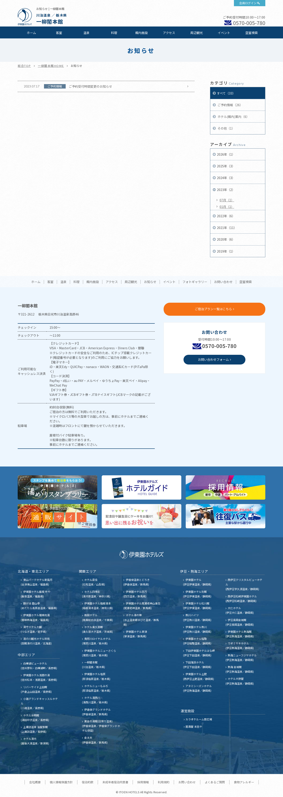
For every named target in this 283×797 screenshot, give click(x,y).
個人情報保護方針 (61, 782)
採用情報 (143, 782)
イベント (224, 32)
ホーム (31, 32)
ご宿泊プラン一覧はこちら (213, 309)
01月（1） (227, 206)
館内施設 (141, 32)
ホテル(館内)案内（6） (233, 116)
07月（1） (227, 200)
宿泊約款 (87, 782)
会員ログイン (247, 3)
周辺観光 (196, 32)
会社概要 (35, 782)
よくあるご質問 (215, 782)
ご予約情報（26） (230, 105)
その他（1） (226, 128)
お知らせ (150, 282)
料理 (114, 32)
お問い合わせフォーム (213, 359)
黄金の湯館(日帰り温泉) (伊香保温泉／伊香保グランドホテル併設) (101, 725)
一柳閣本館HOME (51, 66)
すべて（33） (226, 93)
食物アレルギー (244, 782)
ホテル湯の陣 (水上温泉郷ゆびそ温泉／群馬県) (141, 619)
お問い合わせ (223, 282)
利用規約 (163, 782)
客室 (59, 32)
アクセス (169, 32)
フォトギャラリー (194, 282)
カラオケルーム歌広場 (198, 719)
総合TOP (24, 66)
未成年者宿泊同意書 (115, 782)
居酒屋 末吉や (193, 726)
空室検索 (251, 32)
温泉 (86, 32)
